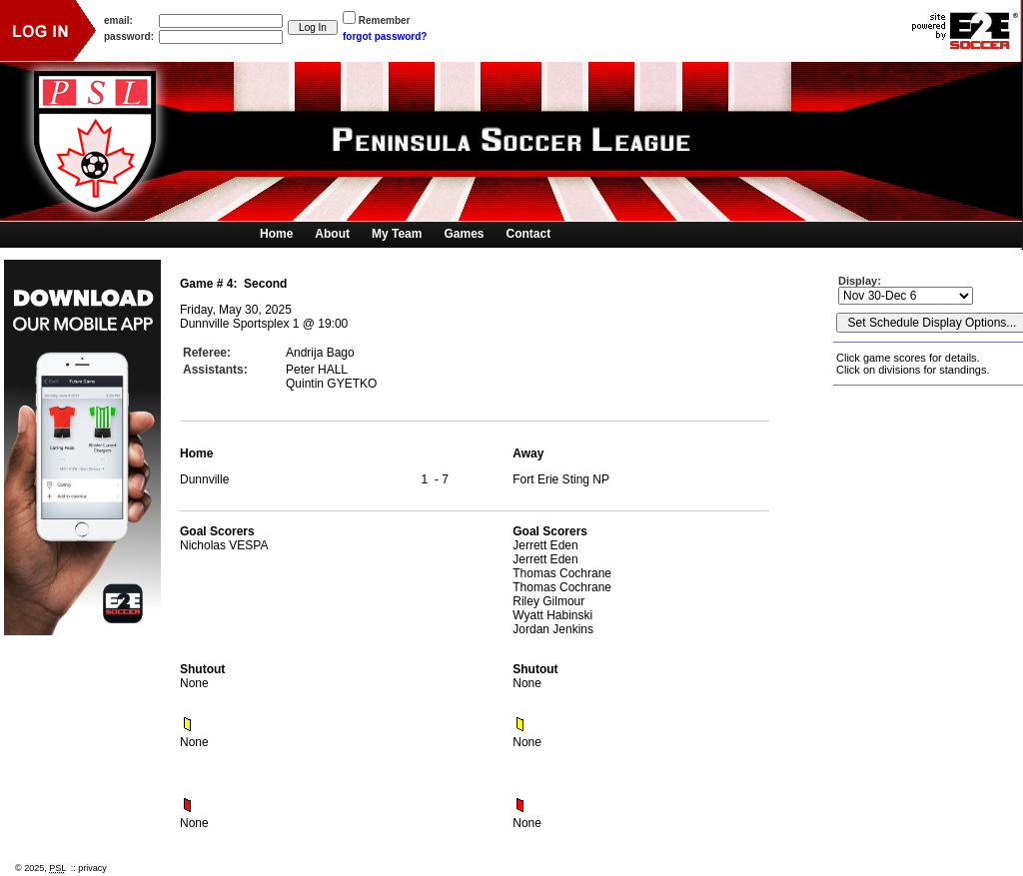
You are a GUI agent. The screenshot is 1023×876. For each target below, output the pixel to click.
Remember (385, 20)
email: (118, 20)
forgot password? (385, 36)
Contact (529, 234)
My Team (397, 234)
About (332, 234)
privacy (92, 868)
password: (129, 36)
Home (276, 234)
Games (464, 234)
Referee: (207, 353)
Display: (861, 281)
